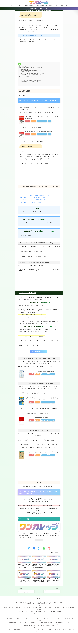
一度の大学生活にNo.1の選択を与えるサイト (39, 8)
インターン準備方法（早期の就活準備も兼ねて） (14, 629)
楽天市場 (28, 120)
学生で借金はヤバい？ (31, 602)
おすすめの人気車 (55, 615)
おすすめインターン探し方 (56, 618)
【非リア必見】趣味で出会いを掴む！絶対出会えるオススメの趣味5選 (34, 607)
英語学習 (50, 5)
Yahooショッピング (42, 120)
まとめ (20, 84)
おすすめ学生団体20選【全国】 (67, 618)
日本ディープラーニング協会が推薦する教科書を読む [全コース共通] (34, 194)
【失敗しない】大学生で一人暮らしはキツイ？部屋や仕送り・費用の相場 (50, 602)
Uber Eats (59, 611)
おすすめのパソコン (63, 615)
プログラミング (57, 552)
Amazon (34, 120)
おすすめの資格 (33, 615)
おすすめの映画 (40, 615)
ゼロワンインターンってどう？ (51, 629)
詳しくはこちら (39, 539)
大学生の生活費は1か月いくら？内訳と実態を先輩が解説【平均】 (39, 603)
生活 (12, 5)
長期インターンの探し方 (39, 629)
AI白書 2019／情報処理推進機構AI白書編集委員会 (42, 370)
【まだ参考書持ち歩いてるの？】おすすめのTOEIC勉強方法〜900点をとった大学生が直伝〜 (25, 624)
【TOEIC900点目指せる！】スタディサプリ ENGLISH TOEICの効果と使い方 (22, 622)
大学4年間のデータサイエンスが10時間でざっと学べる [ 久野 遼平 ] (42, 451)
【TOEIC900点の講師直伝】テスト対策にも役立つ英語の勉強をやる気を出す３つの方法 (53, 622)
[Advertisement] (28, 52)
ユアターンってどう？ (61, 629)
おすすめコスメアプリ (46, 618)
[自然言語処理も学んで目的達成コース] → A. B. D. (29, 71)
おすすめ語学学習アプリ (27, 618)
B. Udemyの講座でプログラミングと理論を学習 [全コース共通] (30, 74)
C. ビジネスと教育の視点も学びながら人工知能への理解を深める (31, 80)
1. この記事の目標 (22, 66)
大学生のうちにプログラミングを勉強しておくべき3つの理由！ (29, 611)
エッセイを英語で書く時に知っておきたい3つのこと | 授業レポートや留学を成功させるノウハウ (39, 625)
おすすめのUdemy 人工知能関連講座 (26, 76)
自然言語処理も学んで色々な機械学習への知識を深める (32, 201)
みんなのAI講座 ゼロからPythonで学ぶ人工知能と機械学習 (39, 302)
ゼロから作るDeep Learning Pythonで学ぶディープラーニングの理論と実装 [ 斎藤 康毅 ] (42, 117)
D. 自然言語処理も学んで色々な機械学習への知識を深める (29, 81)
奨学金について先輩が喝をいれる (20, 602)
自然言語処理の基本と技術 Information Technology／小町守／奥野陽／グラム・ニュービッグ (42, 398)
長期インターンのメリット (29, 629)
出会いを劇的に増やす (7, 607)
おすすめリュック (47, 615)
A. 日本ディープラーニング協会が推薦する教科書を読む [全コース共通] (32, 73)
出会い (15, 5)
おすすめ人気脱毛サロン (17, 618)
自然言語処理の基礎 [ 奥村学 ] (42, 417)
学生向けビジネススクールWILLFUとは (49, 611)
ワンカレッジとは (63, 5)
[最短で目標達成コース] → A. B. (26, 69)
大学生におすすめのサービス (41, 5)
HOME (39, 598)
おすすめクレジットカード (25, 615)
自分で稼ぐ (21, 5)
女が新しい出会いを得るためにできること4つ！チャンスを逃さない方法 (61, 607)
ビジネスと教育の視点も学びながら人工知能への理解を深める (33, 199)
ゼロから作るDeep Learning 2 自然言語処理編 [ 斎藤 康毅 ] (38, 131)
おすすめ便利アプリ (15, 615)
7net (50, 120)
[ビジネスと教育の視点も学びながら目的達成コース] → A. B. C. (31, 70)
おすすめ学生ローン (37, 618)
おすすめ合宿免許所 (8, 618)
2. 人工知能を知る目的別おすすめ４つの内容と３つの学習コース (31, 67)
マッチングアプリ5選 (16, 607)
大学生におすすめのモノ (29, 5)
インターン (56, 5)
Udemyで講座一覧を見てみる (39, 351)
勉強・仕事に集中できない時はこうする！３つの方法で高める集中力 (57, 624)
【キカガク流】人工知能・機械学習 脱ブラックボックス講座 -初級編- (40, 326)
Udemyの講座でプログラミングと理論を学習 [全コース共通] (33, 197)
